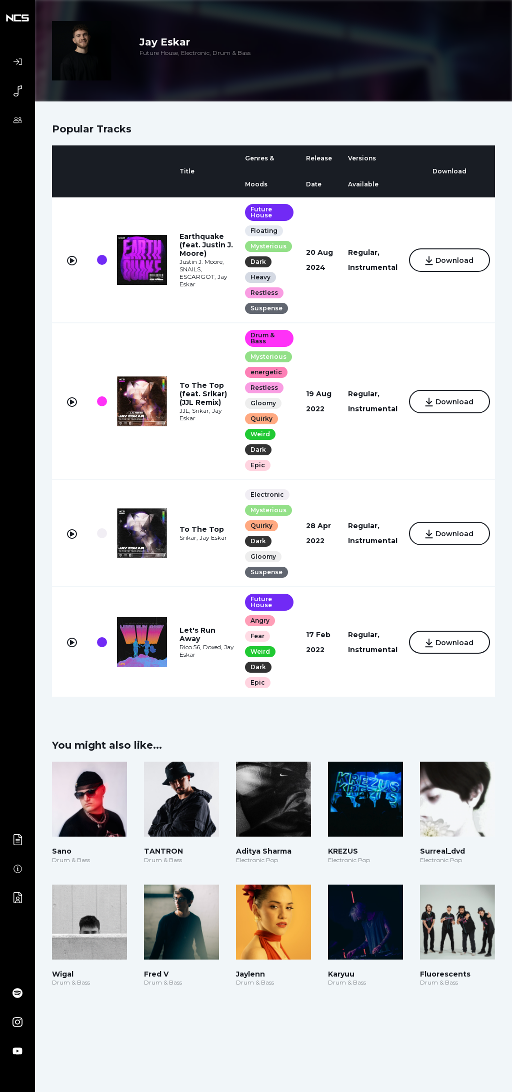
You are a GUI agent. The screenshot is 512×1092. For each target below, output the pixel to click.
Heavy (260, 277)
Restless (264, 292)
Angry (259, 620)
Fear (257, 636)
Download (448, 261)
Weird (260, 434)
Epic (257, 465)
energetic (266, 372)
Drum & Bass (262, 338)
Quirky (261, 418)
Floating (263, 230)
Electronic (267, 494)
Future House (261, 212)
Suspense (266, 308)
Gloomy (263, 403)
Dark (258, 261)
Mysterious (268, 246)
